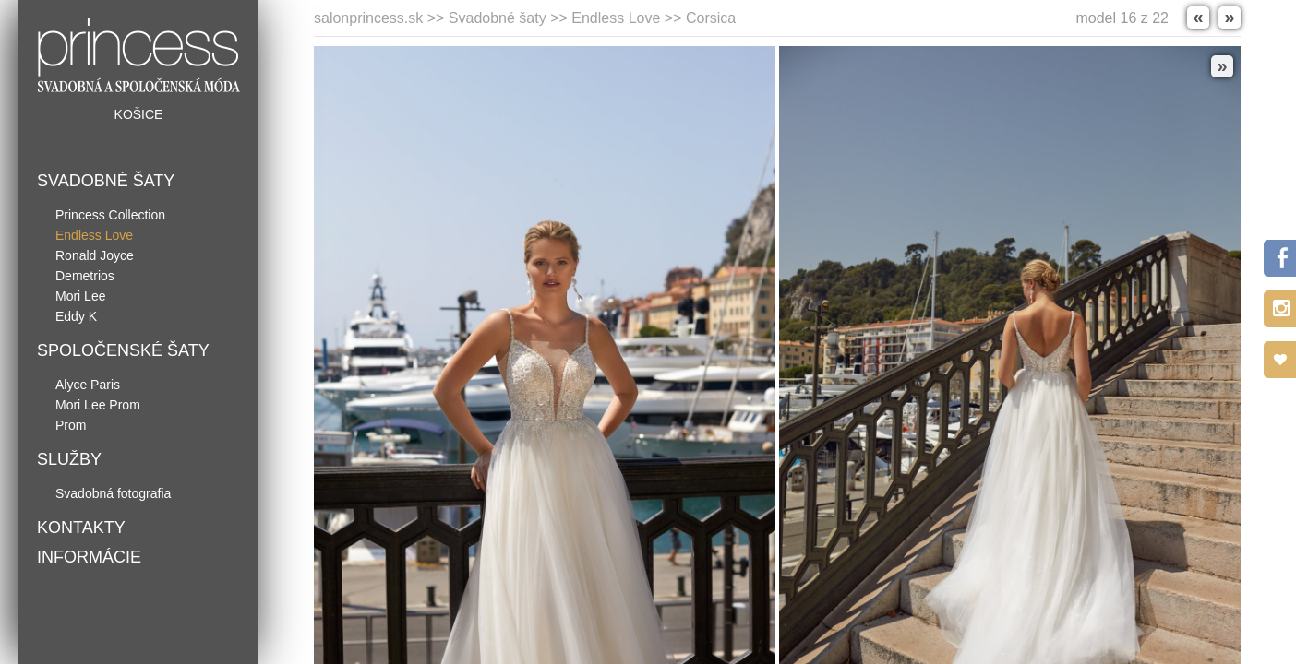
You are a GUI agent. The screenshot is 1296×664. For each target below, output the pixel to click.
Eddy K (76, 316)
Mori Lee (80, 296)
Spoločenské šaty (123, 350)
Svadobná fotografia (113, 493)
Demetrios (84, 275)
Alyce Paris (87, 384)
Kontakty (81, 527)
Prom (70, 425)
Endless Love (94, 235)
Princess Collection (110, 215)
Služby (69, 459)
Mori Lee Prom (97, 404)
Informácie (89, 557)
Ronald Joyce (94, 255)
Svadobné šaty (105, 181)
